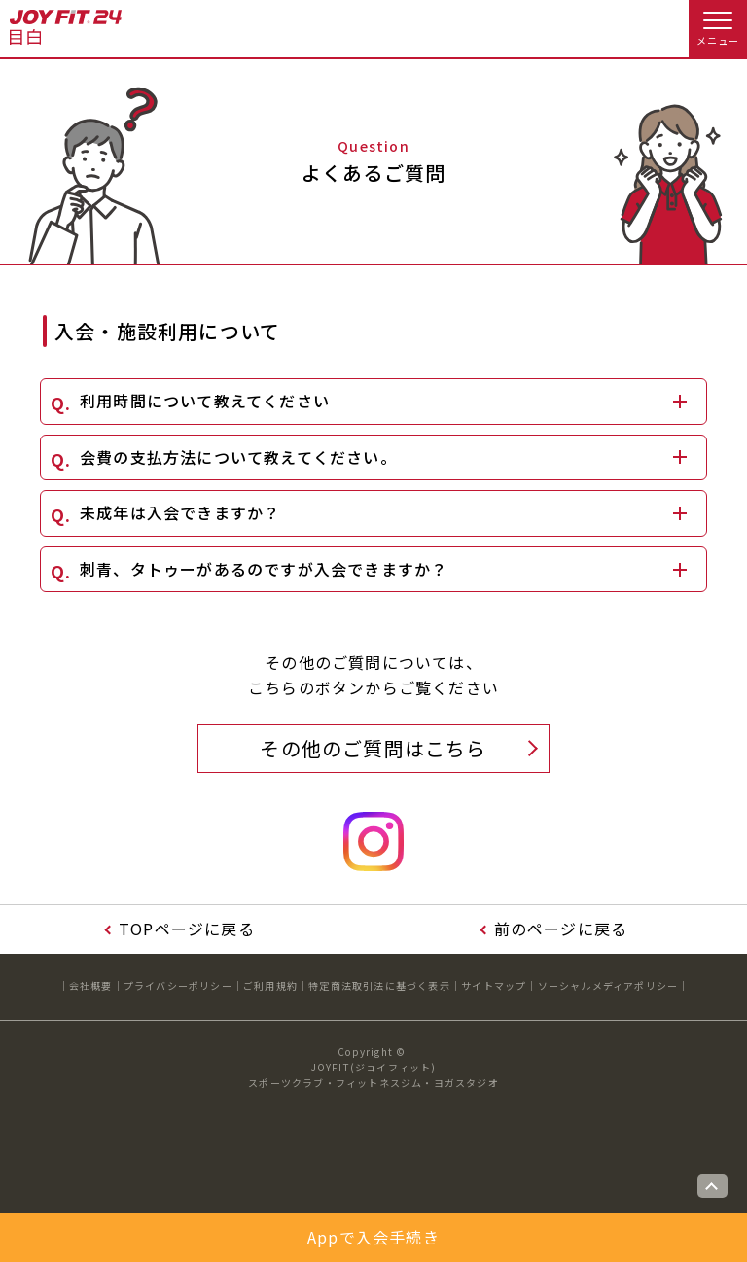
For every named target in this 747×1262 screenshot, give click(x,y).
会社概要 (91, 985)
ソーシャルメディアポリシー (608, 985)
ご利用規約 (270, 985)
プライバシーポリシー (178, 985)
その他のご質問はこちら (373, 748)
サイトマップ (493, 985)
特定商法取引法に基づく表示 (379, 985)
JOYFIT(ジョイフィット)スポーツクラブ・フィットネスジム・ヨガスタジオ (373, 1075)
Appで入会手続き (373, 1236)
